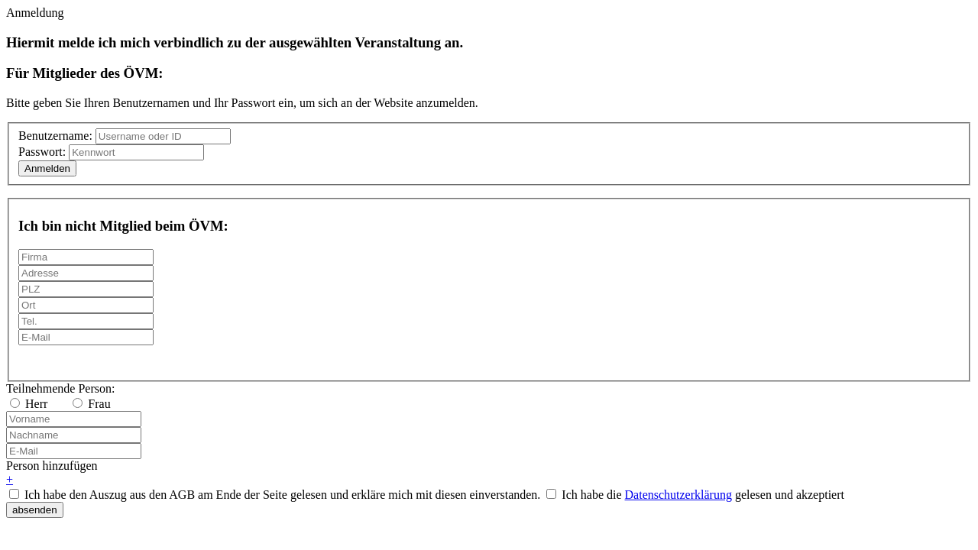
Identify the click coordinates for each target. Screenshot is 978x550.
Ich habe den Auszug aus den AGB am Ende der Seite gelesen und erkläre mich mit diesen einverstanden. (282, 494)
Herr (28, 403)
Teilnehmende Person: (60, 388)
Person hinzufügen (52, 465)
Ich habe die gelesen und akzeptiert (703, 494)
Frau (91, 403)
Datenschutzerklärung (678, 494)
